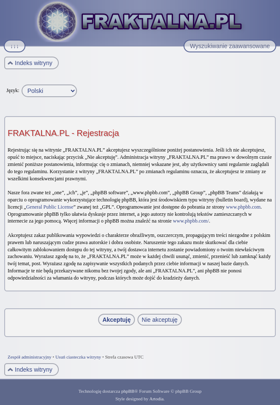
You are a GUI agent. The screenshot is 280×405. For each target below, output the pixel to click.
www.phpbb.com (243, 207)
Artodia (156, 398)
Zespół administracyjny (30, 356)
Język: (12, 90)
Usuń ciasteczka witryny (78, 356)
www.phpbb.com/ (191, 221)
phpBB (128, 391)
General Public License (50, 207)
